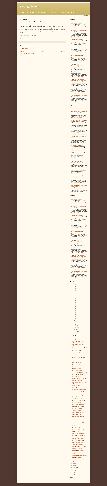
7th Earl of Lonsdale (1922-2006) (79, 378)
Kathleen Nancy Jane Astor (77, 380)
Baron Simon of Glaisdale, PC (78, 429)
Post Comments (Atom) (29, 53)
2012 (72, 312)
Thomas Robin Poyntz (76, 402)
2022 (72, 292)
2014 (72, 308)
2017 (72, 302)
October (74, 329)
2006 (72, 324)
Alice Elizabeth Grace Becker (78, 404)
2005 (72, 470)
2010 (72, 316)
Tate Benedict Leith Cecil (77, 425)
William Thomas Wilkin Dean (78, 370)
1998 (72, 474)
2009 (72, 318)
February (74, 467)
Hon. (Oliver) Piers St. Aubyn (78, 360)
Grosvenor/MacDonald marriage (77, 39)
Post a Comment (24, 48)
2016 (72, 304)
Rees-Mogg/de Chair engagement (79, 446)
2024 (72, 288)
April (73, 463)
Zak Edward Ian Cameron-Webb (78, 459)
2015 (72, 306)
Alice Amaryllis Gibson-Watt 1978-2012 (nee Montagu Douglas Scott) (79, 22)
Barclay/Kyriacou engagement (78, 406)
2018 (72, 300)
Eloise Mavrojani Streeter (77, 364)
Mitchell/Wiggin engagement (78, 423)
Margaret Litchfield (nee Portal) (78, 400)
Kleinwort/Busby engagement (78, 440)
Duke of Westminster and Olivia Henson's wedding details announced (78, 80)
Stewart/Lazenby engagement (78, 444)
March (73, 465)
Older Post (63, 51)
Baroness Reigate (75, 431)
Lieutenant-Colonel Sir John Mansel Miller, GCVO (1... (79, 348)
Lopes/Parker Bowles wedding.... (78, 461)
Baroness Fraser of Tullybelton (78, 442)
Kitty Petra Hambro (76, 387)
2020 (72, 296)
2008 (72, 320)
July (73, 335)
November (74, 327)
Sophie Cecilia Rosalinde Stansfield (79, 455)
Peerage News (29, 6)
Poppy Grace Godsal (76, 385)
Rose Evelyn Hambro (76, 376)
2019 (72, 298)
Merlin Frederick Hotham (77, 427)
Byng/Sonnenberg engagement (78, 416)
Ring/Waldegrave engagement (77, 55)
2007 (72, 322)
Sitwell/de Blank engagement (78, 410)
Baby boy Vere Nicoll (76, 362)
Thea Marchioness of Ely (77, 418)
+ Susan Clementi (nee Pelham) (78, 414)
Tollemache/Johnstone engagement (79, 422)
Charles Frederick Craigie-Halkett (79, 366)
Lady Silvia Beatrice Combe (78, 438)
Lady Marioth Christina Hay (78, 433)
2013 (72, 310)
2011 (72, 314)
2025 (72, 286)
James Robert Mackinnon (77, 353)
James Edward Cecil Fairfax (77, 420)
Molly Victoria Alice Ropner (78, 393)
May (73, 339)
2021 (72, 294)
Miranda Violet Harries (76, 368)
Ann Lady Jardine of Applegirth (78, 391)
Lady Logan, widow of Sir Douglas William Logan (79, 342)
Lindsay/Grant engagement (77, 448)
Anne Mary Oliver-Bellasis (77, 374)
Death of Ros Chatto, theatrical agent (78, 71)
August (74, 333)
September (74, 331)
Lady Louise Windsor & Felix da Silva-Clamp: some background (79, 64)
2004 (72, 472)
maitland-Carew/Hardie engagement (79, 372)
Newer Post (22, 51)
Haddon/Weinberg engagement (78, 355)
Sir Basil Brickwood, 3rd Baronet (79, 389)
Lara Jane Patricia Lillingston (78, 450)
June (73, 337)
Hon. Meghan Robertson (77, 408)
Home (43, 51)
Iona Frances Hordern (76, 457)
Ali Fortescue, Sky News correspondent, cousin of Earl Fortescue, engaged (79, 31)
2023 (72, 290)
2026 (72, 284)
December (74, 325)
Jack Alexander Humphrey (77, 395)
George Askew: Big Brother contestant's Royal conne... (78, 351)
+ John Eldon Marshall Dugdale (78, 412)
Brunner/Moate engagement (77, 396)
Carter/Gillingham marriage (76, 88)
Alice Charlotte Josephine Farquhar (79, 398)
